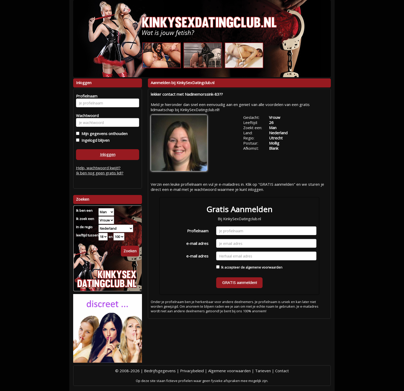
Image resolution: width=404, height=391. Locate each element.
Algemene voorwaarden (229, 370)
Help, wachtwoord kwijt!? (98, 167)
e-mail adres (197, 243)
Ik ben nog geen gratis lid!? (99, 172)
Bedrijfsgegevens (160, 370)
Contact (282, 370)
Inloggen (107, 154)
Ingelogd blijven (94, 140)
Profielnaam (197, 230)
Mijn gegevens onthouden (103, 133)
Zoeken (130, 250)
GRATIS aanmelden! (239, 282)
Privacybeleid (192, 370)
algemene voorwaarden (264, 267)
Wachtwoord (86, 115)
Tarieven (263, 370)
